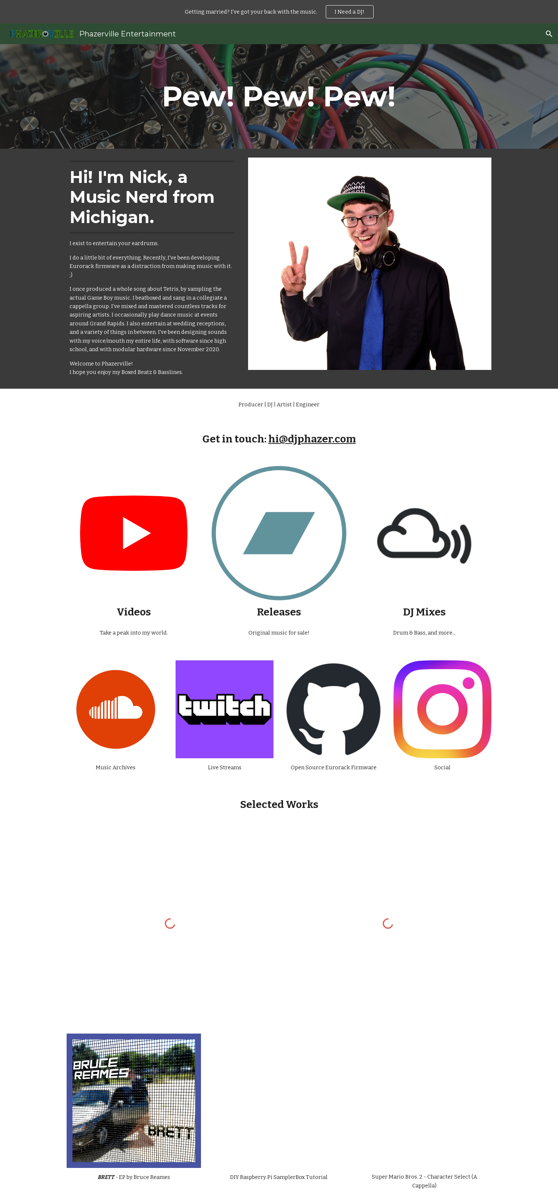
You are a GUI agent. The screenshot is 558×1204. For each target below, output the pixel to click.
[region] (279, 12)
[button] (549, 34)
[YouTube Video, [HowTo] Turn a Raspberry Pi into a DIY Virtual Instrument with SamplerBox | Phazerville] (279, 1101)
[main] (279, 96)
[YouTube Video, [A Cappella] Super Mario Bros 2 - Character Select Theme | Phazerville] (424, 1101)
